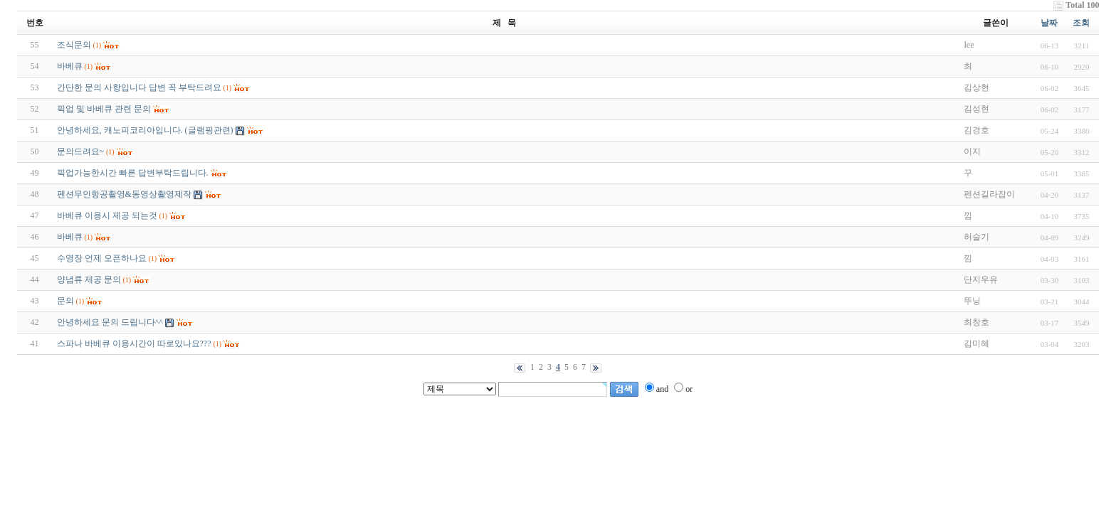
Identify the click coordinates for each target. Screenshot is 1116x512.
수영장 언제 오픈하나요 (102, 258)
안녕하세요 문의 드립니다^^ (110, 322)
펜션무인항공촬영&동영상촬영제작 (124, 194)
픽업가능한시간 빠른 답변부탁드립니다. (133, 173)
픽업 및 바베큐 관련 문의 (104, 109)
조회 (1081, 23)
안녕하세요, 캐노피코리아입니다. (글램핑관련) (145, 130)
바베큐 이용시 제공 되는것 (107, 215)
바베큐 (70, 66)
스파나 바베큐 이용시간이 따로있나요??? (134, 343)
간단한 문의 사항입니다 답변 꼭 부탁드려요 (139, 87)
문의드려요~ (81, 151)
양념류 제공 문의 (89, 279)
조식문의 (74, 45)
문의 (65, 301)
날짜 (1049, 23)
